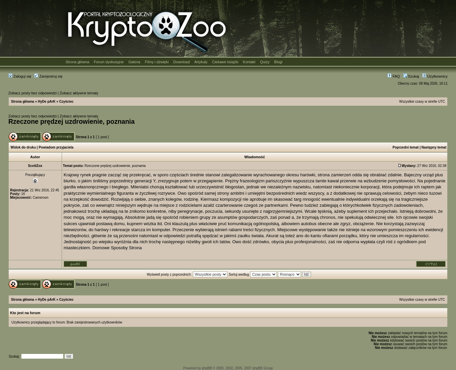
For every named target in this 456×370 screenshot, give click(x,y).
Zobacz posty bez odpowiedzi (32, 93)
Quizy (265, 62)
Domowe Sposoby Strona (117, 247)
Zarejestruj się (48, 76)
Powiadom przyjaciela (56, 147)
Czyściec (66, 101)
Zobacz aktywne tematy (79, 93)
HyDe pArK (47, 101)
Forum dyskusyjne (109, 62)
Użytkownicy (435, 76)
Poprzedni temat (406, 147)
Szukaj (411, 76)
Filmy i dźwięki (157, 62)
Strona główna (77, 62)
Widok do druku (23, 147)
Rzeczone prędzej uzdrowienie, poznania (71, 121)
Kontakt (249, 62)
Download (181, 62)
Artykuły (200, 62)
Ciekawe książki (225, 62)
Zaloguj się (19, 76)
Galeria (134, 62)
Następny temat (434, 147)
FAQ (393, 76)
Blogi (278, 62)
